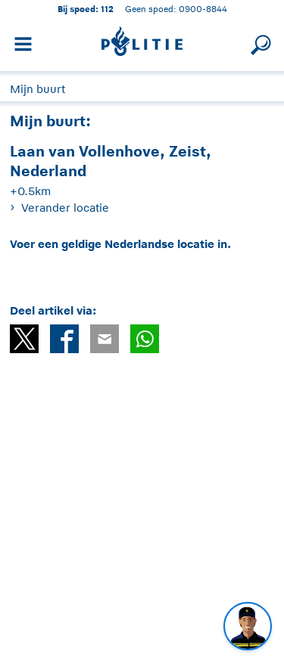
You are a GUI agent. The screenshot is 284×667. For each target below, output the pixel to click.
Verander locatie (65, 207)
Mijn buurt (37, 89)
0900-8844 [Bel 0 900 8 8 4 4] (203, 8)
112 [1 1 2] (107, 8)
